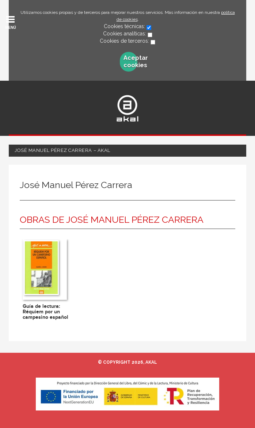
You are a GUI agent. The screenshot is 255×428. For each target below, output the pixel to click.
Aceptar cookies (130, 61)
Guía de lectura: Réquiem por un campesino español (45, 312)
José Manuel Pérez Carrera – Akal (62, 150)
